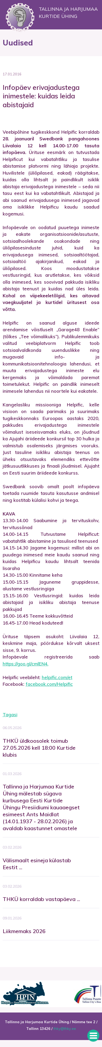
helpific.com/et (57, 677)
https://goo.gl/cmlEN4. (25, 664)
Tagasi (10, 714)
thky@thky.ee (65, 1028)
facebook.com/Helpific (49, 684)
